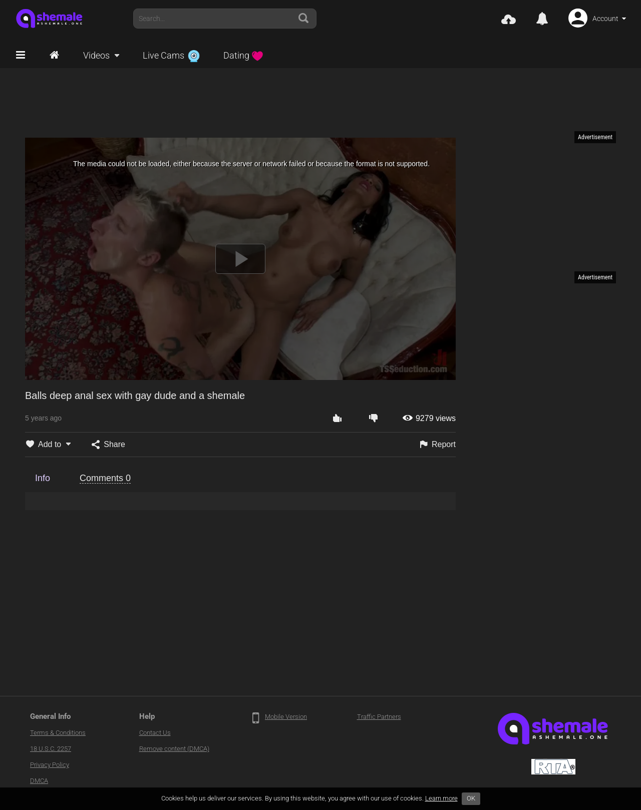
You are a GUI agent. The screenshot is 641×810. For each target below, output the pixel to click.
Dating (243, 55)
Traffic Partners (379, 716)
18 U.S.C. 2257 (50, 748)
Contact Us (155, 732)
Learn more (441, 798)
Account (605, 19)
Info (42, 478)
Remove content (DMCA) (174, 748)
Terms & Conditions (58, 732)
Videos (96, 55)
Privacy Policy (49, 764)
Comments (105, 478)
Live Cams (171, 55)
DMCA (39, 780)
